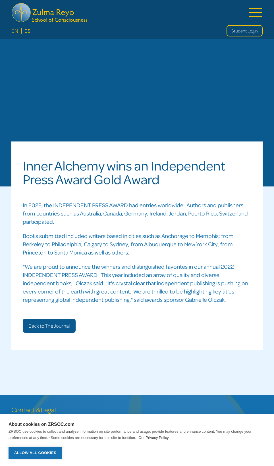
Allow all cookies (35, 453)
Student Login (244, 31)
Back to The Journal (49, 326)
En (14, 30)
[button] (255, 12)
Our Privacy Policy (153, 438)
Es (27, 30)
